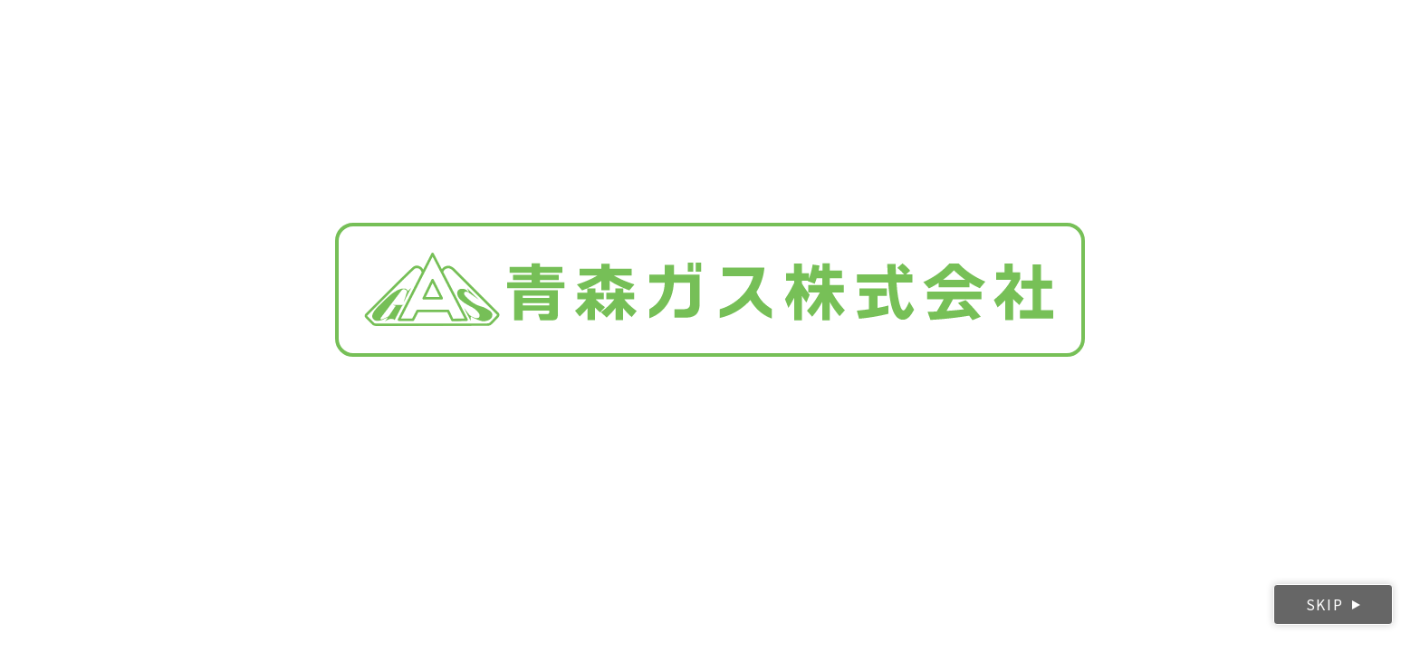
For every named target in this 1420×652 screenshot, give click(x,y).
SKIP (1324, 604)
